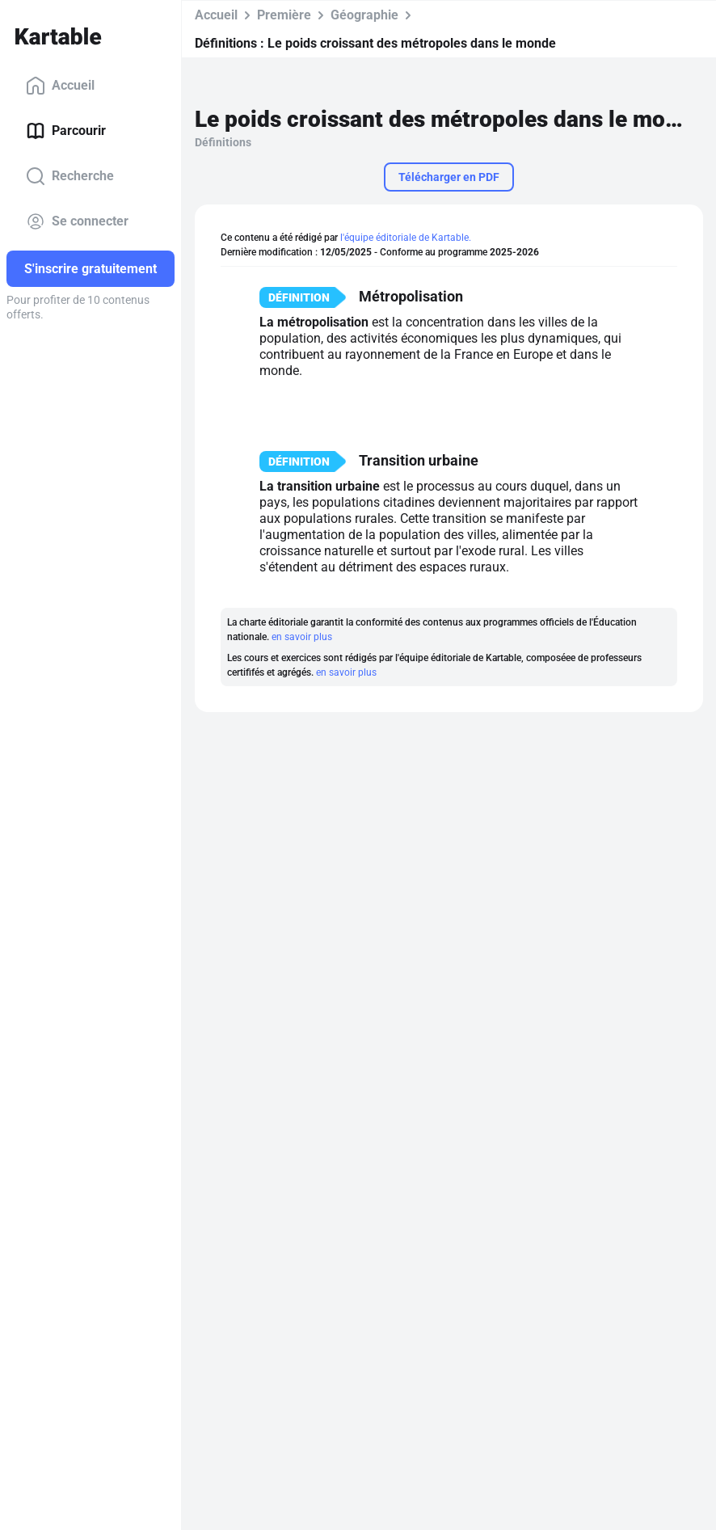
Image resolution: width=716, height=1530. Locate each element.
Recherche (70, 176)
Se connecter (77, 221)
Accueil (60, 85)
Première (284, 15)
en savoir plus (302, 637)
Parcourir (66, 131)
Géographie (364, 15)
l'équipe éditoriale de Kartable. (405, 237)
